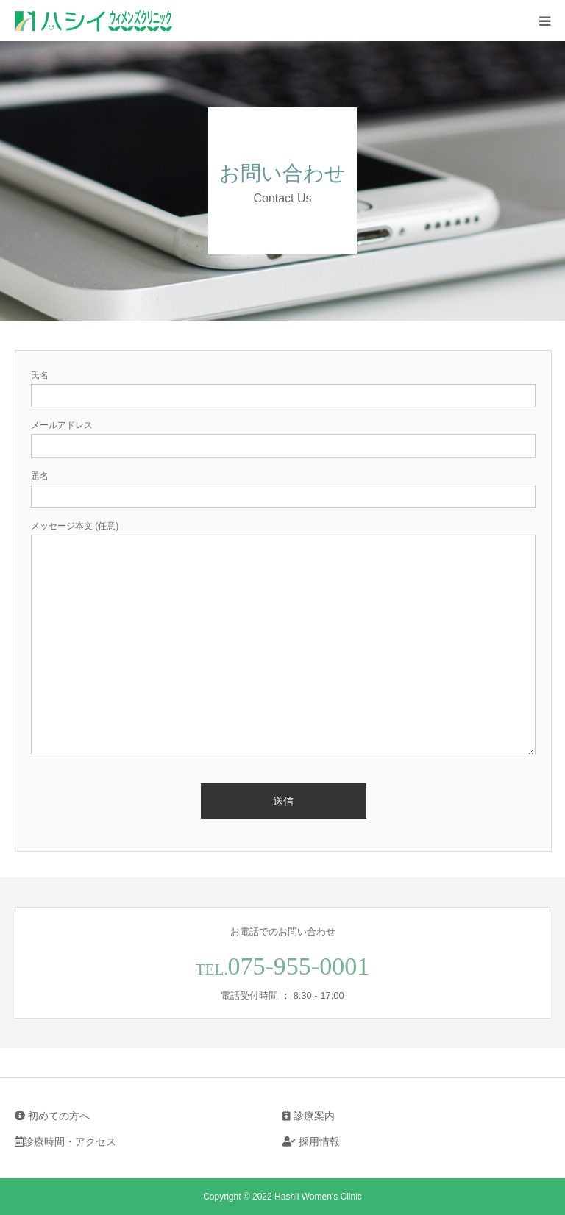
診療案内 (308, 1116)
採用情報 (311, 1141)
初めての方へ (52, 1116)
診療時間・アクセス (65, 1141)
